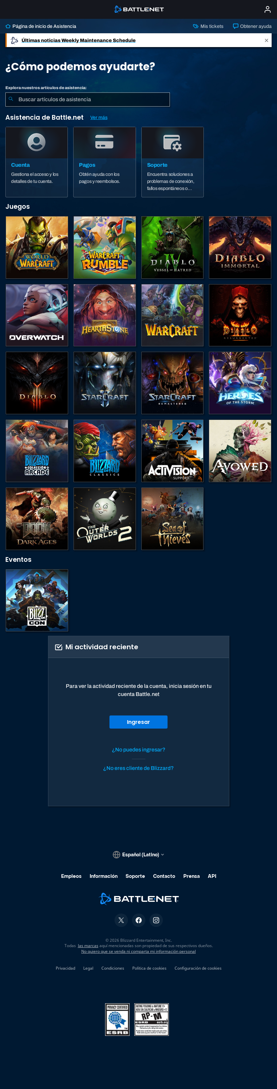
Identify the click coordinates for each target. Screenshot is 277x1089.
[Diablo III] (36, 383)
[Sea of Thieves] (172, 518)
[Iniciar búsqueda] (10, 99)
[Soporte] (172, 162)
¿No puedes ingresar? (139, 749)
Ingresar (138, 722)
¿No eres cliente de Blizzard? (138, 768)
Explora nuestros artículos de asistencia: (46, 87)
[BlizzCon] (36, 600)
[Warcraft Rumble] (104, 247)
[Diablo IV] (172, 247)
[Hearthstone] (104, 315)
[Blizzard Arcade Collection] (36, 450)
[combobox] (87, 99)
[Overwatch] (36, 315)
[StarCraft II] (104, 383)
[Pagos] (104, 162)
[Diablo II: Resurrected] (240, 315)
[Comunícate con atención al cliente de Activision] (172, 450)
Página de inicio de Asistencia (40, 26)
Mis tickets (208, 26)
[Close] (267, 40)
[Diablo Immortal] (240, 247)
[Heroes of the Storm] (240, 383)
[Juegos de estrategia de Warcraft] (172, 315)
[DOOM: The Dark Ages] (36, 518)
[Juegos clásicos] (104, 450)
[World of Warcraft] (36, 247)
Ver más (98, 117)
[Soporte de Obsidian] (240, 450)
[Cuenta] (36, 162)
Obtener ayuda (252, 26)
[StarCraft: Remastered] (172, 383)
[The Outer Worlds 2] (104, 518)
